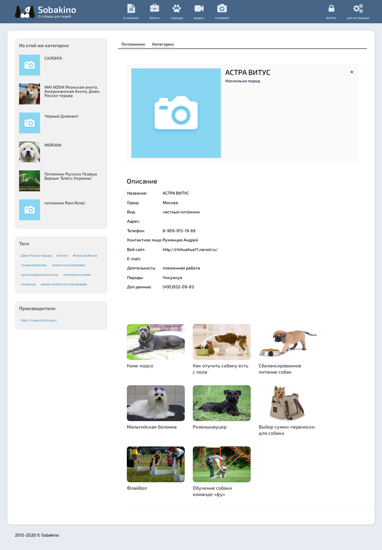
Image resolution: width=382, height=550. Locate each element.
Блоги (155, 12)
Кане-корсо (140, 365)
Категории (163, 44)
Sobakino (57, 11)
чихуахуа (28, 284)
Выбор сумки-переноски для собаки (287, 430)
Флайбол (137, 488)
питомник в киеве (77, 274)
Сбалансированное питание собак (280, 369)
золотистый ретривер (68, 265)
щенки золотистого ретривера (64, 284)
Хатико (62, 255)
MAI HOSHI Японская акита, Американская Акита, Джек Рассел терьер (72, 91)
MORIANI (52, 144)
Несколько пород (242, 80)
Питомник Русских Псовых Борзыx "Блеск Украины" (70, 176)
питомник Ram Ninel (64, 202)
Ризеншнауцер (210, 426)
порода (176, 12)
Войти (331, 11)
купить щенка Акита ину (39, 274)
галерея (222, 12)
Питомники (133, 44)
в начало (131, 12)
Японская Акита (85, 255)
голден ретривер (34, 265)
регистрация (358, 11)
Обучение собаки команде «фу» (212, 491)
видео (199, 12)
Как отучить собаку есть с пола (220, 369)
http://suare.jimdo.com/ (39, 320)
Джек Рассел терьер (36, 255)
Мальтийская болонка (152, 426)
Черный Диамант (61, 115)
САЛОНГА (53, 58)
